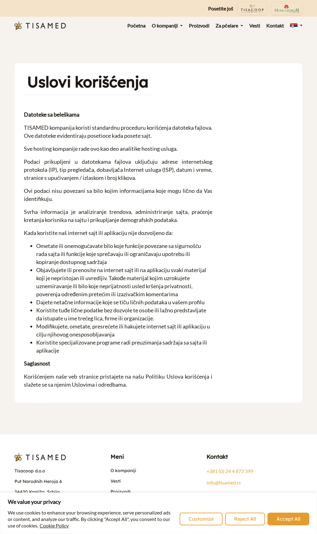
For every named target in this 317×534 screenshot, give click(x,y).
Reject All (245, 519)
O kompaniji (123, 470)
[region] (158, 513)
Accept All (288, 519)
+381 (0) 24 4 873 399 (229, 471)
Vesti (116, 481)
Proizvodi (121, 491)
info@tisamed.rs (223, 482)
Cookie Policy (54, 525)
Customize (201, 519)
